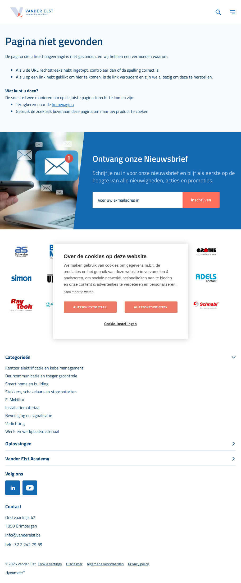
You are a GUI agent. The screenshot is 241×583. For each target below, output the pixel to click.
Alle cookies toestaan (90, 307)
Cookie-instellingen (120, 323)
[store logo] (31, 12)
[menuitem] (44, 368)
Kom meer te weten (79, 292)
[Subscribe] (201, 200)
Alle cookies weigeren (150, 307)
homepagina (63, 104)
